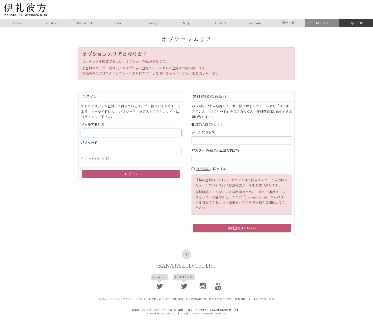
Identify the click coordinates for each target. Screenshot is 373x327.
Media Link (85, 23)
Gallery (152, 23)
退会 (271, 299)
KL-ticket (322, 23)
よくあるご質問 (257, 299)
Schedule (51, 23)
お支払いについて (159, 299)
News (17, 23)
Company (254, 23)
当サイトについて (109, 299)
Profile (118, 23)
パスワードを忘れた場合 (95, 158)
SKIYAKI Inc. (219, 313)
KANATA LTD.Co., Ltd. (186, 266)
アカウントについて (134, 299)
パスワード (89, 143)
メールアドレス (92, 125)
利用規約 (203, 169)
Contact (220, 23)
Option (356, 23)
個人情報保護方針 (195, 299)
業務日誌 (288, 23)
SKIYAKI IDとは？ (209, 125)
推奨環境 (240, 299)
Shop (186, 23)
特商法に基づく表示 (220, 299)
